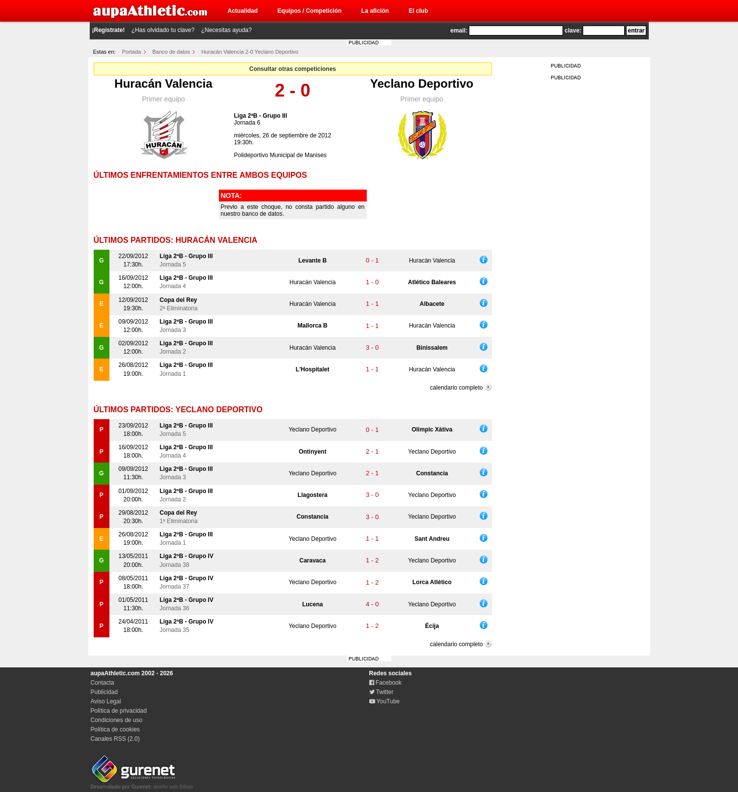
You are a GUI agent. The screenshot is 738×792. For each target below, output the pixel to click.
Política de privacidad (119, 710)
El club (418, 10)
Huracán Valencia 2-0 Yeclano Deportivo (250, 52)
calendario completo (456, 387)
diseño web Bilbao (142, 784)
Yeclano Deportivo (421, 83)
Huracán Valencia (163, 83)
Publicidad (104, 692)
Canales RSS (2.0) (115, 738)
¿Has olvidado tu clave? (163, 30)
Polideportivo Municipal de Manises (280, 155)
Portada (131, 52)
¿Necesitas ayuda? (226, 30)
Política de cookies (115, 729)
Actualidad (243, 10)
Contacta (102, 682)
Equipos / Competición (310, 10)
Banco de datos (171, 52)
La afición (375, 10)
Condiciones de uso (116, 720)
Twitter (381, 692)
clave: (572, 30)
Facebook (385, 682)
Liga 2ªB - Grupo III (260, 115)
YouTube (384, 701)
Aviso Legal (106, 701)
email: (459, 30)
